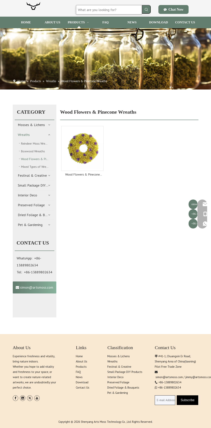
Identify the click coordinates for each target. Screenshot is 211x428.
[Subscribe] (187, 400)
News (79, 377)
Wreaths (24, 134)
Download (82, 382)
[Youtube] (37, 398)
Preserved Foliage (31, 205)
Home (79, 356)
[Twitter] (29, 398)
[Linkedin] (22, 398)
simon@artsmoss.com (34, 287)
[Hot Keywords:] (146, 9)
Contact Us (82, 387)
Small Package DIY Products (36, 185)
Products (81, 366)
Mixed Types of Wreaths (36, 167)
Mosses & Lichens (31, 125)
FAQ (78, 372)
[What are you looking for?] (109, 9)
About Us (81, 361)
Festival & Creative (32, 175)
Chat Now (174, 9)
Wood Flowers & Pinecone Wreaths (37, 159)
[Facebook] (15, 398)
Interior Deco (27, 195)
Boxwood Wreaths (33, 151)
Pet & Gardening (30, 225)
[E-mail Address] (165, 400)
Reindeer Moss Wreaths (36, 143)
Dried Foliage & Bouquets (36, 215)
